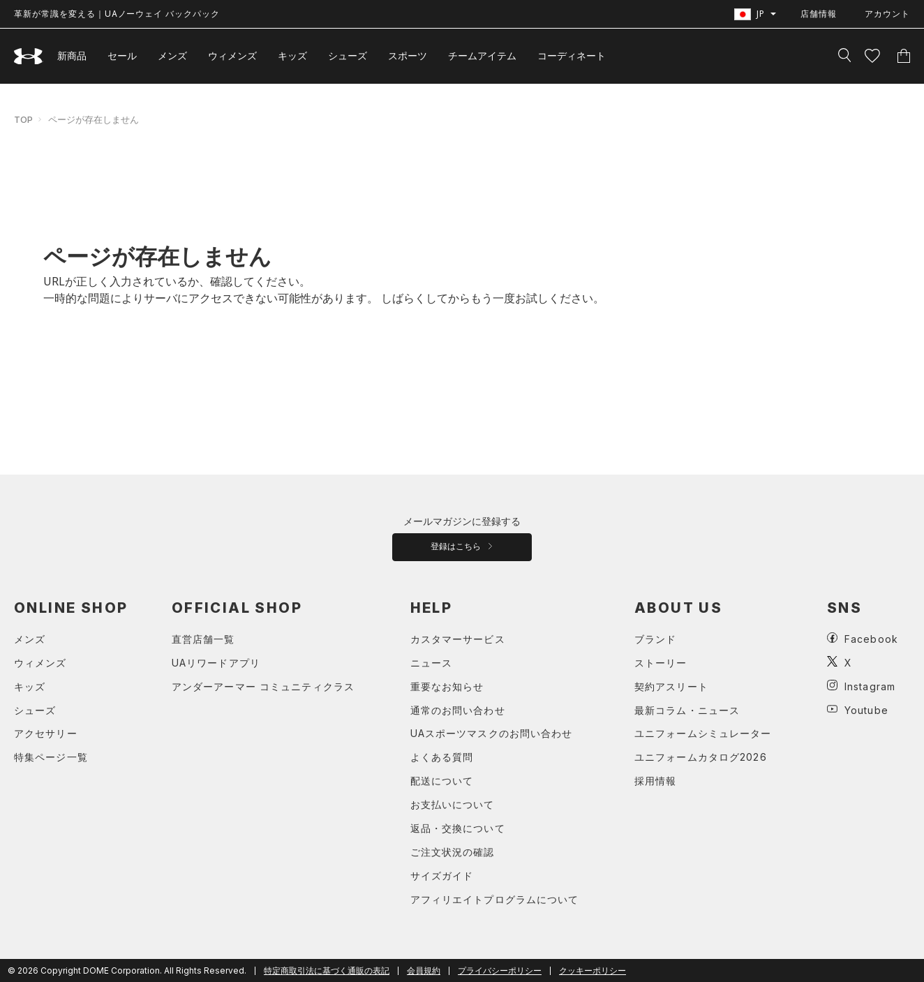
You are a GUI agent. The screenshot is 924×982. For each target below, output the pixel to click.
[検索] (844, 56)
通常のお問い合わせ (457, 710)
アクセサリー (45, 733)
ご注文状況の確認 (452, 852)
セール (122, 55)
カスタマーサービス (457, 639)
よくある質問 (442, 757)
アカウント (887, 14)
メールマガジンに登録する (462, 521)
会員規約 (423, 970)
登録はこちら (462, 546)
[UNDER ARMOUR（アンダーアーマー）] (29, 56)
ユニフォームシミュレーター (703, 733)
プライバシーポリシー (500, 970)
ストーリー (660, 663)
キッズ (292, 55)
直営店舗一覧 (203, 639)
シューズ (347, 55)
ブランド (655, 639)
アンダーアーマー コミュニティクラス (263, 686)
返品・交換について (457, 828)
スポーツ (407, 55)
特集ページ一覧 (51, 757)
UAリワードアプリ (216, 663)
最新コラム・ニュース (687, 710)
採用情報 (655, 781)
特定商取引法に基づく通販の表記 (326, 970)
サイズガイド (442, 875)
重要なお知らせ (447, 686)
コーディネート (571, 55)
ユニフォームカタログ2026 (700, 757)
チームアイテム (482, 55)
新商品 (72, 55)
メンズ (172, 55)
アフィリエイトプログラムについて (494, 899)
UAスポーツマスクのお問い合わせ (491, 733)
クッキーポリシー (592, 970)
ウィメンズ (232, 55)
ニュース (431, 663)
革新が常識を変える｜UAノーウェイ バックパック (117, 13)
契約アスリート (671, 686)
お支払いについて (452, 804)
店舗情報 (818, 13)
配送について (442, 781)
